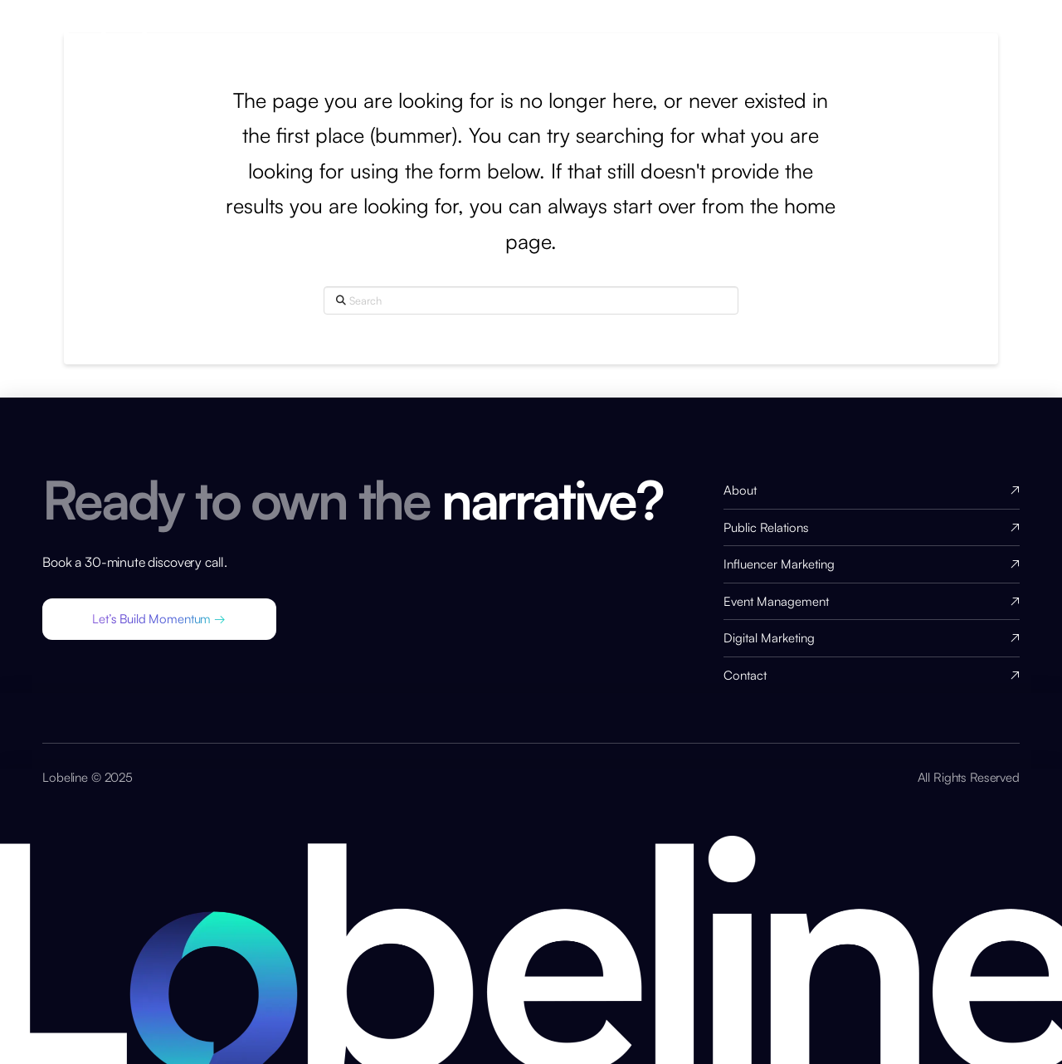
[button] (159, 619)
